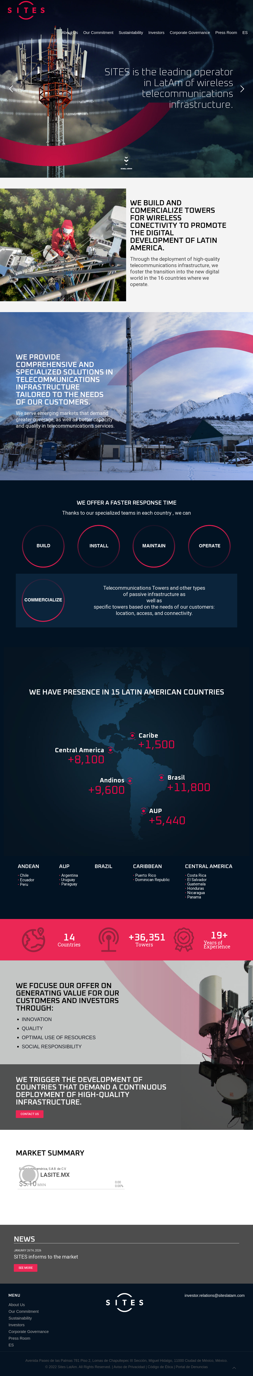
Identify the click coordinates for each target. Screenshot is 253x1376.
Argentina (68, 875)
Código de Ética (160, 1367)
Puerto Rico (144, 875)
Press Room (19, 1338)
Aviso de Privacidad (129, 1367)
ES (11, 1345)
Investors (16, 1325)
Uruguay (67, 879)
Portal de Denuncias (192, 1367)
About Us (16, 1305)
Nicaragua (195, 892)
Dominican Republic (151, 879)
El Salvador (196, 879)
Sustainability (20, 1318)
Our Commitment (23, 1311)
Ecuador (26, 880)
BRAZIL (103, 866)
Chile (23, 875)
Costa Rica (195, 875)
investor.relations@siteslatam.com (215, 1295)
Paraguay (68, 884)
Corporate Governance (28, 1331)
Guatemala (195, 884)
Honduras (194, 888)
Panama (193, 897)
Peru (23, 884)
